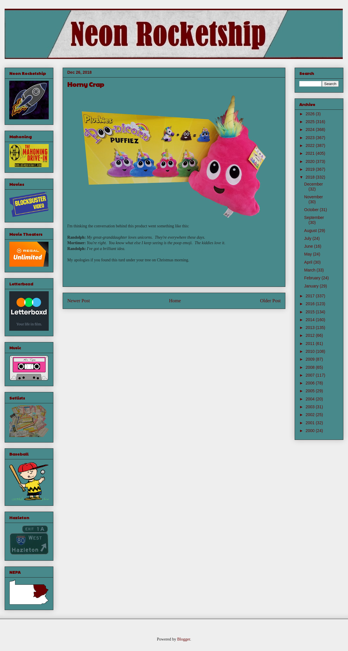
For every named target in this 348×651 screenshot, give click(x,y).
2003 (311, 406)
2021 (311, 153)
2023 (311, 137)
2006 (311, 383)
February (313, 278)
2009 (311, 359)
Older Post (270, 300)
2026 (311, 114)
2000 (311, 430)
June (309, 246)
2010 (311, 351)
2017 (311, 296)
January (312, 286)
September (314, 217)
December (313, 184)
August (311, 230)
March (310, 270)
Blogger (183, 639)
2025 (311, 121)
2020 (311, 161)
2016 (311, 303)
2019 (311, 169)
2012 (311, 335)
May (308, 254)
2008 (311, 367)
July (308, 238)
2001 (311, 422)
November (313, 197)
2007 (311, 375)
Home (175, 300)
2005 (311, 391)
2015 (311, 312)
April (308, 262)
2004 (311, 399)
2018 (311, 177)
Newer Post (78, 300)
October (312, 209)
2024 (311, 129)
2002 (311, 414)
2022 (311, 145)
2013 (311, 327)
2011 (311, 343)
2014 (311, 319)
